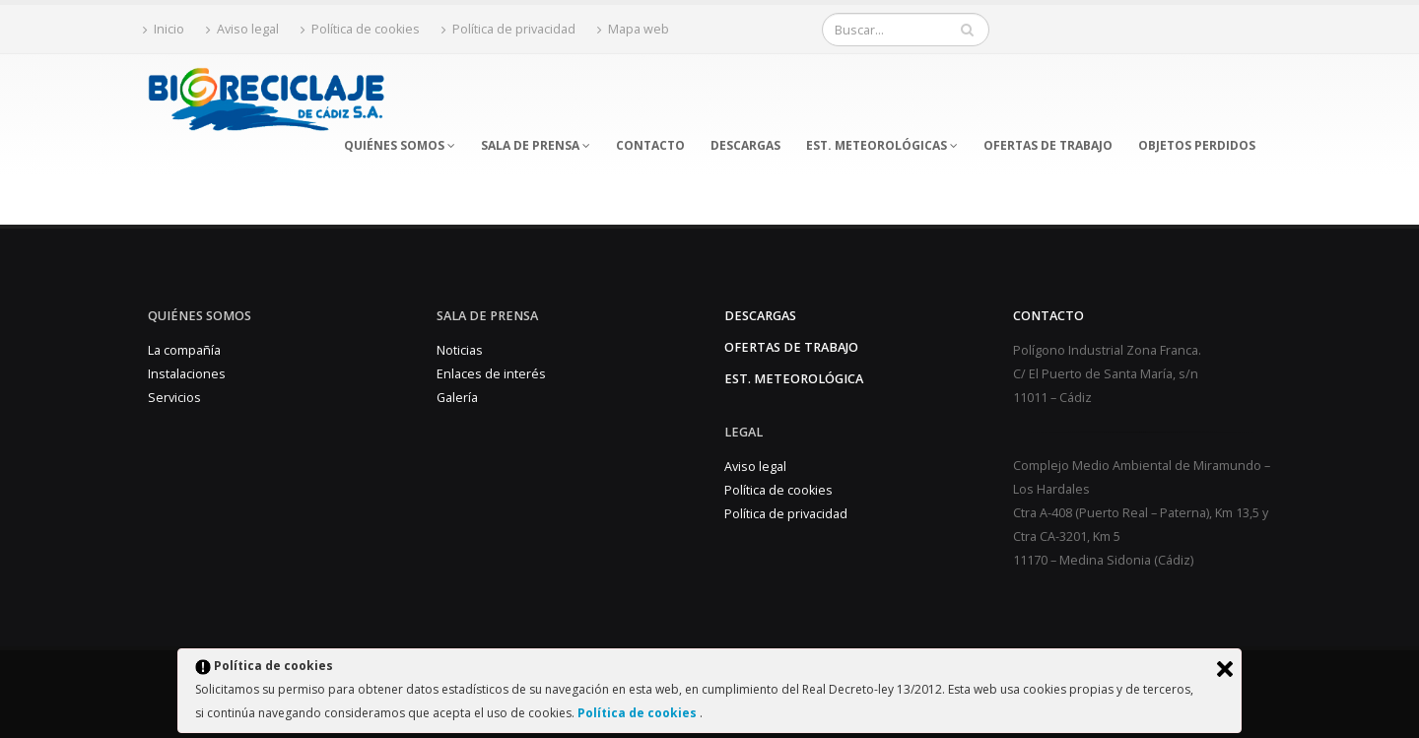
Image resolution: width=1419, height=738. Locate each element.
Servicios (174, 397)
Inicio (163, 29)
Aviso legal (242, 29)
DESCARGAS (745, 145)
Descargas (760, 315)
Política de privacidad (508, 29)
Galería (457, 397)
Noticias (460, 350)
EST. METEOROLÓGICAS (882, 145)
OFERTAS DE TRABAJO (1048, 145)
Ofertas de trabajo (791, 347)
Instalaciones (187, 374)
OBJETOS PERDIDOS (1196, 145)
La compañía (184, 350)
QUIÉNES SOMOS (399, 145)
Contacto (1048, 315)
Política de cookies (638, 712)
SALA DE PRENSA (535, 145)
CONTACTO (650, 145)
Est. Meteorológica (793, 378)
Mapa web (633, 29)
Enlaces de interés (491, 374)
